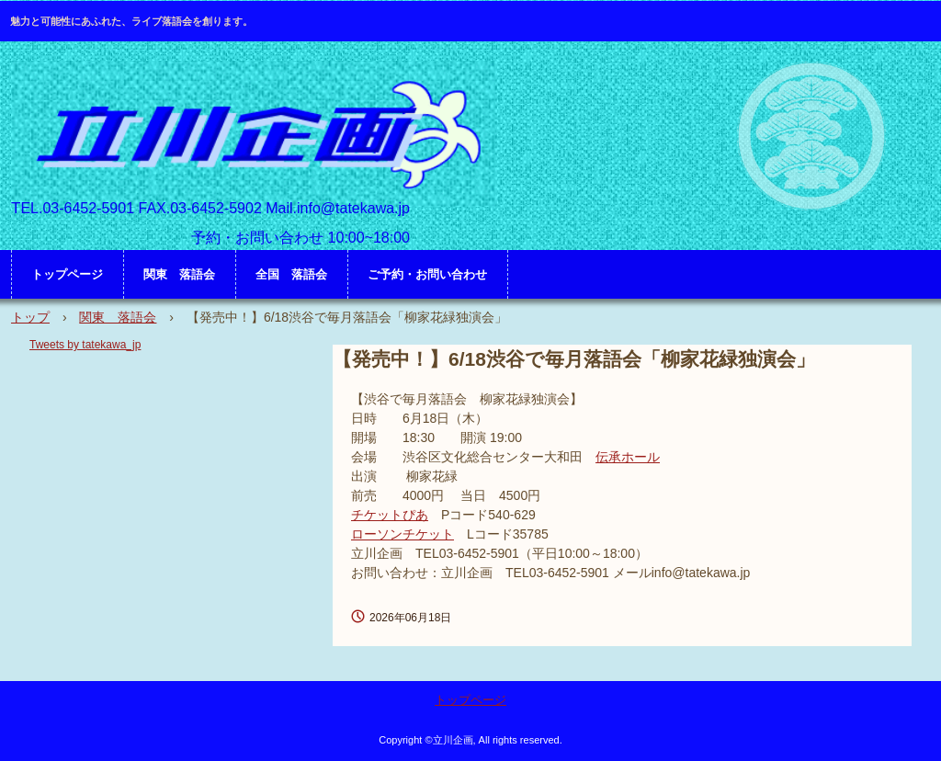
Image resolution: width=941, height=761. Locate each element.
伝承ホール (627, 456)
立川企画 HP (254, 134)
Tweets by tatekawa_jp (85, 344)
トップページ (67, 274)
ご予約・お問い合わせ (427, 274)
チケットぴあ (389, 514)
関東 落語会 (179, 274)
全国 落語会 (291, 274)
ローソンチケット (402, 534)
